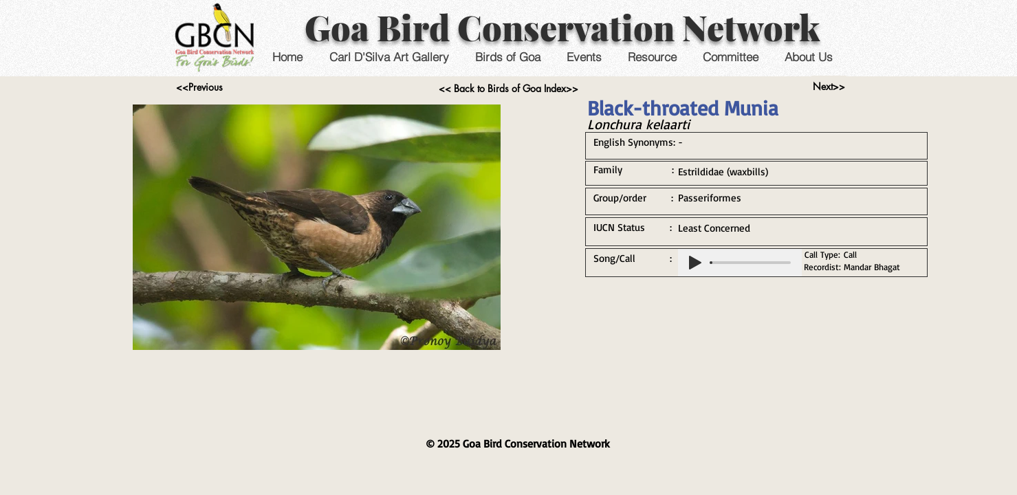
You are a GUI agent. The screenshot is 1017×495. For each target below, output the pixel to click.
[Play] (695, 263)
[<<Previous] (200, 87)
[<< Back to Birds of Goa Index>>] (508, 89)
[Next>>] (828, 87)
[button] (584, 56)
